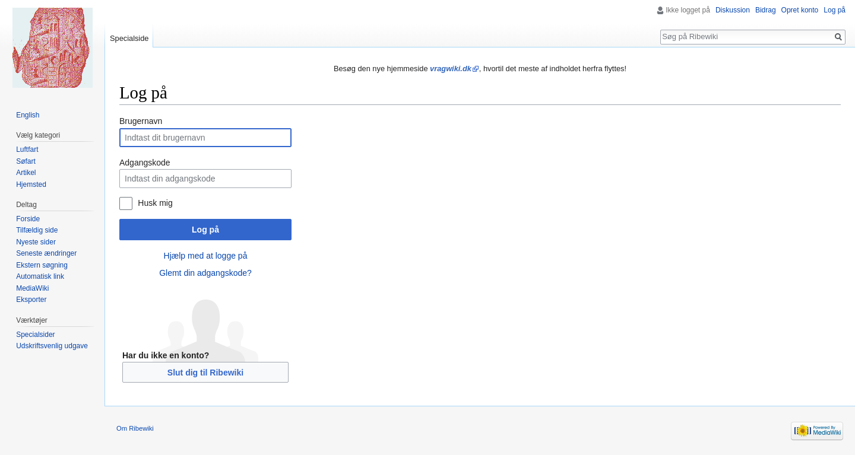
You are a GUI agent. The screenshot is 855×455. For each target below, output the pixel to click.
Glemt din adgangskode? (205, 273)
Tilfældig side (37, 230)
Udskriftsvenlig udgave (52, 346)
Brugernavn (140, 121)
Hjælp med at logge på (206, 255)
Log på (205, 229)
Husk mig (155, 203)
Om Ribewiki (135, 428)
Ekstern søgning (42, 265)
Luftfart (27, 149)
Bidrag (765, 10)
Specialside (129, 38)
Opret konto (800, 10)
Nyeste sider (36, 242)
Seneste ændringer (46, 253)
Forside (28, 219)
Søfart (26, 161)
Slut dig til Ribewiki (205, 372)
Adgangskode (144, 162)
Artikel (26, 172)
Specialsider (35, 334)
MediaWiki (32, 288)
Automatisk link (40, 276)
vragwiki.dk (450, 68)
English (27, 115)
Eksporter (31, 299)
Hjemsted (31, 184)
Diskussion (732, 10)
